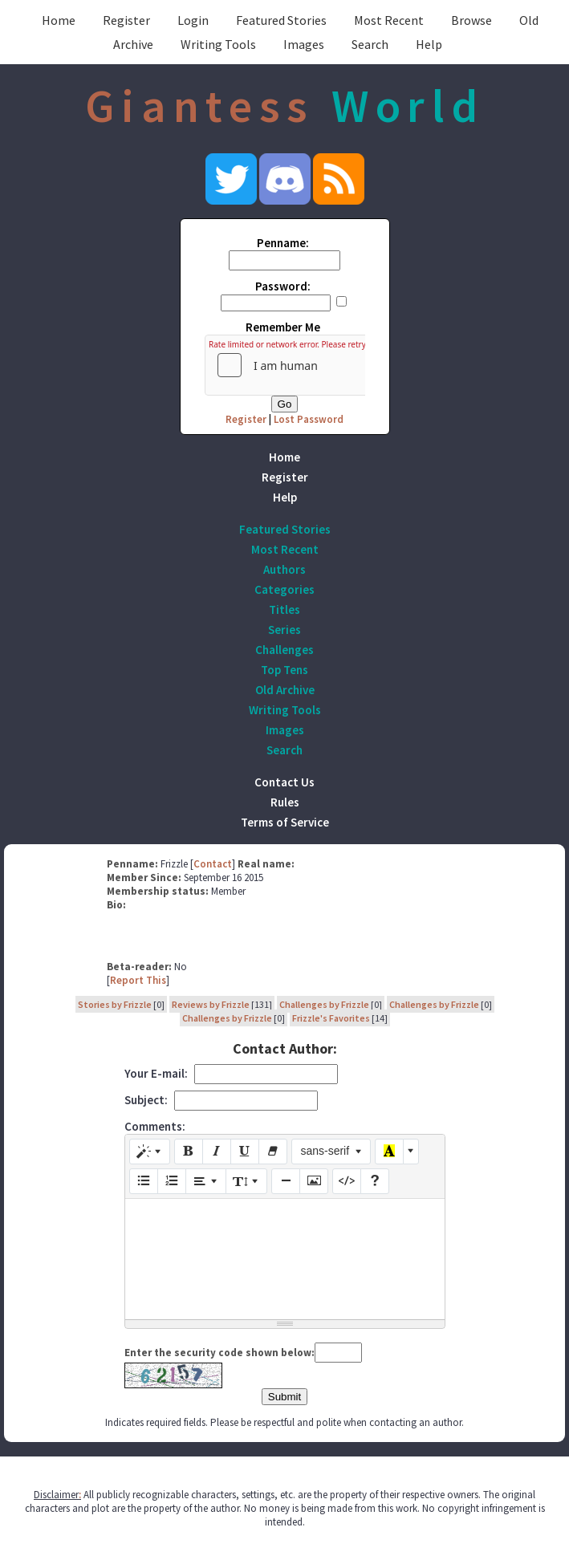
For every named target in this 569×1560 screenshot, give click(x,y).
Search (370, 44)
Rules (284, 802)
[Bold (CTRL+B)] (188, 1151)
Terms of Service (285, 822)
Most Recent (389, 20)
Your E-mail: (156, 1073)
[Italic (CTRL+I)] (216, 1151)
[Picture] (313, 1181)
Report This (138, 980)
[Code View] (346, 1181)
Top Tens (284, 669)
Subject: (146, 1099)
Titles (284, 609)
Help (429, 44)
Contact (212, 864)
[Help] (374, 1181)
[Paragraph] (206, 1181)
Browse (471, 20)
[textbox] (285, 1259)
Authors (284, 569)
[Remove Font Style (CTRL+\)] (272, 1151)
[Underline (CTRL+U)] (244, 1151)
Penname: (283, 242)
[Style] (150, 1151)
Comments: (154, 1126)
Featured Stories (281, 20)
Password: (283, 286)
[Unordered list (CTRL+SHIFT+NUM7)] (143, 1181)
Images (303, 44)
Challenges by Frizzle (324, 1004)
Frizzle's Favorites (331, 1018)
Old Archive (285, 689)
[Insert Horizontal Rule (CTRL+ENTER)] (285, 1181)
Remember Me (283, 327)
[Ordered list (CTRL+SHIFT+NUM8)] (171, 1181)
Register (126, 20)
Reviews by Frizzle (211, 1004)
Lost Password (308, 419)
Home (58, 20)
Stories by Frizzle (115, 1004)
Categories (284, 589)
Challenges (284, 649)
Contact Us (284, 782)
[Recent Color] (389, 1151)
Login (193, 20)
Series (284, 629)
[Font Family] (331, 1151)
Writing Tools (218, 44)
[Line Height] (246, 1181)
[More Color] (411, 1151)
